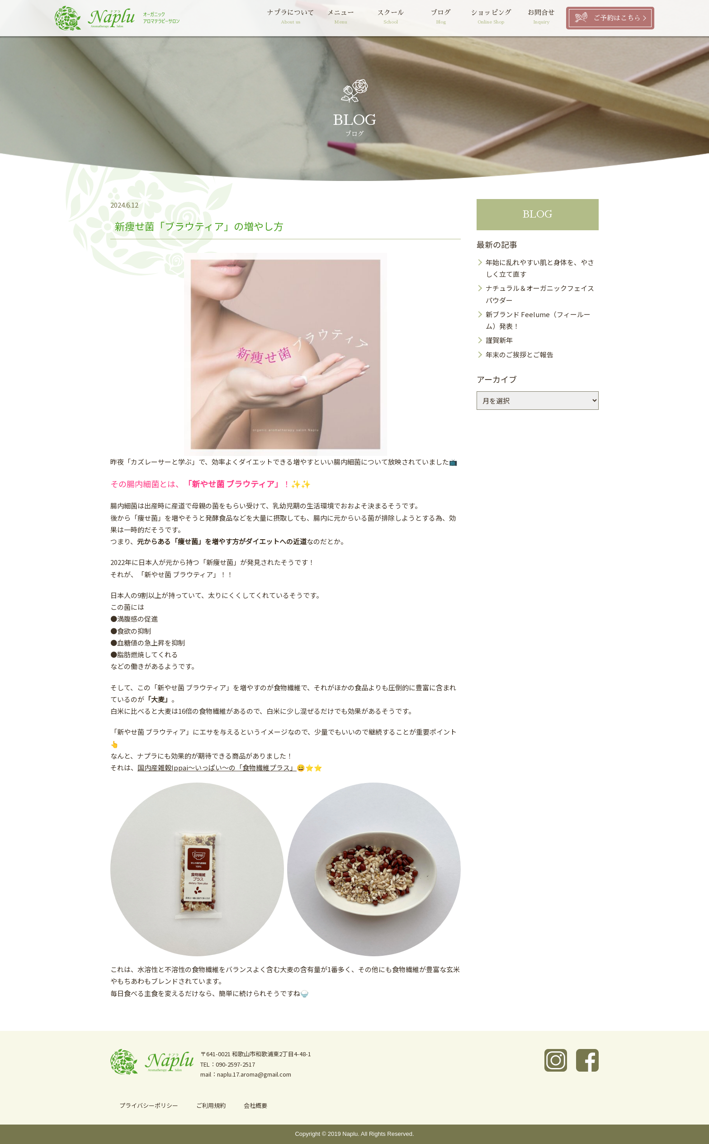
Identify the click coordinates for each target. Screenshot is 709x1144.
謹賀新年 (499, 340)
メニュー (341, 18)
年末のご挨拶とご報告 (519, 354)
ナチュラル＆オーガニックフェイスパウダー (540, 293)
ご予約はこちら (617, 17)
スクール (391, 18)
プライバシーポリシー (148, 1105)
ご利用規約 (211, 1105)
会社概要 (255, 1105)
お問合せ (541, 18)
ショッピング (491, 18)
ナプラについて (290, 18)
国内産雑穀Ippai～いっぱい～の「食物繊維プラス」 (217, 767)
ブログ (441, 18)
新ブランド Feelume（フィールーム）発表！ (538, 320)
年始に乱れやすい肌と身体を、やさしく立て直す (540, 268)
